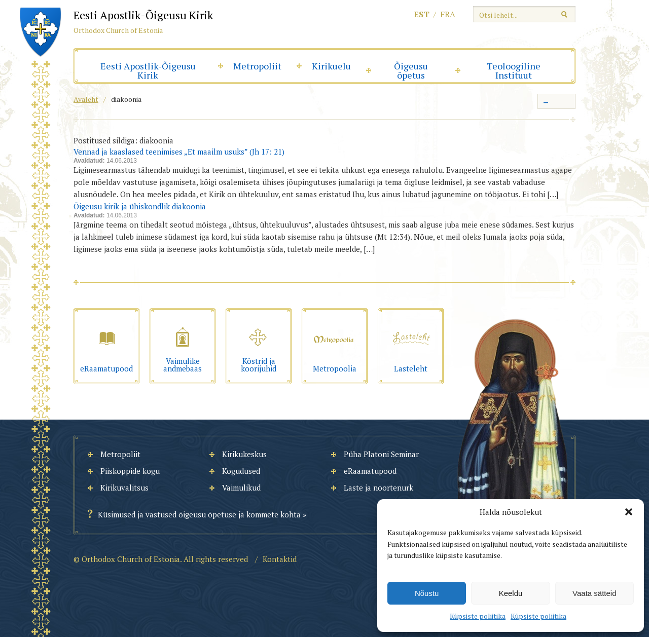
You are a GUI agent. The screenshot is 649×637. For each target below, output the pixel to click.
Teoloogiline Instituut (513, 70)
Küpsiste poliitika (478, 616)
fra (447, 14)
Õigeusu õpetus (411, 70)
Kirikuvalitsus (124, 487)
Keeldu (511, 593)
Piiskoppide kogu (130, 471)
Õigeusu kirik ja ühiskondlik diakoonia (140, 206)
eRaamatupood (370, 471)
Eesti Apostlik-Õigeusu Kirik (148, 70)
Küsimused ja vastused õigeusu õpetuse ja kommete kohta (199, 514)
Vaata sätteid (594, 593)
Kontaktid (280, 559)
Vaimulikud (241, 487)
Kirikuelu (331, 66)
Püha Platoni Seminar (381, 454)
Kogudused (241, 471)
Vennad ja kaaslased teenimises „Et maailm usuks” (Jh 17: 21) (179, 151)
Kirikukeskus (244, 454)
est (421, 14)
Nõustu (427, 593)
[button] (629, 512)
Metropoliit (257, 66)
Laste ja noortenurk (378, 487)
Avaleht (86, 99)
